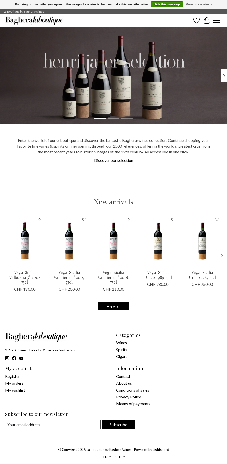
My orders (14, 383)
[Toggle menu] (217, 21)
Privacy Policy (128, 396)
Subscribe (118, 424)
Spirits (121, 349)
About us (124, 383)
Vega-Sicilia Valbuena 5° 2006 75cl (113, 277)
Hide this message (167, 4)
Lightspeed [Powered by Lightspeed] (161, 449)
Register (12, 376)
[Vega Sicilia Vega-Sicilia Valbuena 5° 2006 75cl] (113, 241)
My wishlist (15, 389)
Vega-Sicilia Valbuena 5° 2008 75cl (24, 277)
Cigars (121, 356)
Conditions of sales (132, 389)
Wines (121, 342)
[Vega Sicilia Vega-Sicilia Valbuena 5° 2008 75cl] (24, 241)
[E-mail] (53, 424)
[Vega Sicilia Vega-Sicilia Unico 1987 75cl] (202, 241)
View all (113, 306)
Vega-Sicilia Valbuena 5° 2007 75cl (69, 277)
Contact (123, 376)
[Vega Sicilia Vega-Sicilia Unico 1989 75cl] (157, 241)
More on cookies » (199, 4)
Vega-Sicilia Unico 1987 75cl (202, 275)
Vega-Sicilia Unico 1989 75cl (158, 275)
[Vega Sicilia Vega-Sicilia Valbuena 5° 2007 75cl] (69, 241)
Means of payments (133, 403)
